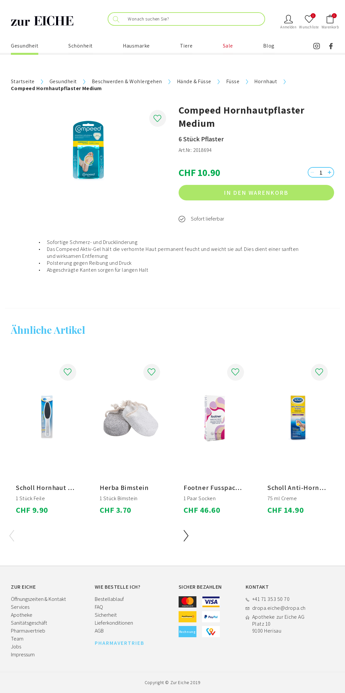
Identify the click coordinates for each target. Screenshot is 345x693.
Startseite (23, 81)
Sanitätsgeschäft (29, 622)
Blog (269, 45)
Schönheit (80, 45)
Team (17, 638)
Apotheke (21, 614)
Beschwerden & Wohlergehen (127, 81)
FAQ (99, 607)
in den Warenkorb (276, 192)
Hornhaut (265, 81)
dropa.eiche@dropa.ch (279, 608)
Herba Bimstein (124, 487)
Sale (228, 45)
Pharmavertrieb (28, 630)
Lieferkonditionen (114, 622)
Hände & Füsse (194, 81)
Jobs (16, 646)
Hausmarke (136, 45)
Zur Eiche (180, 682)
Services (20, 607)
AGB (99, 630)
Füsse (232, 81)
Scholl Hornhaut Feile (50, 487)
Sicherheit (106, 614)
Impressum (23, 654)
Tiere (186, 45)
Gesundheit (24, 45)
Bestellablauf (109, 599)
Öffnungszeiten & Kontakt (38, 599)
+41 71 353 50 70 (271, 599)
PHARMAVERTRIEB (119, 643)
